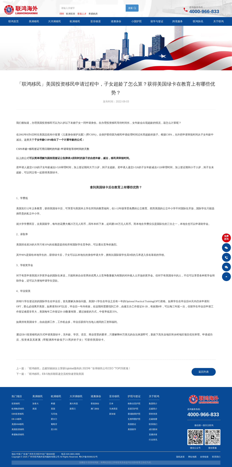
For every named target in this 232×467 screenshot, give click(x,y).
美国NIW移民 (18, 424)
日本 (111, 403)
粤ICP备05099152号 (88, 457)
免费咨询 (226, 237)
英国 (53, 409)
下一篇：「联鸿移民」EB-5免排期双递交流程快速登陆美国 (50, 374)
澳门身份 (95, 409)
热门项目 (17, 396)
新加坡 (112, 414)
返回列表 (203, 371)
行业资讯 (153, 440)
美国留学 (132, 429)
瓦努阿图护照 (134, 419)
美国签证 (132, 424)
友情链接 (204, 457)
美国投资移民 (18, 429)
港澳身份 (116, 21)
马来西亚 (113, 409)
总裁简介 (153, 409)
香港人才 (81, 13)
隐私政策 (180, 457)
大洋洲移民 (54, 21)
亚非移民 (114, 396)
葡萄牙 (54, 424)
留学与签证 (156, 21)
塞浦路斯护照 (134, 414)
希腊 (53, 403)
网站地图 (192, 457)
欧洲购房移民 (18, 409)
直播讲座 (153, 434)
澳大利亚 (74, 403)
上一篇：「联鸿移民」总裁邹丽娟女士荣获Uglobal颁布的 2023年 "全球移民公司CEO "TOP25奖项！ (73, 368)
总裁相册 (153, 419)
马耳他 (54, 414)
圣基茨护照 (133, 409)
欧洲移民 (75, 21)
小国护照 (136, 21)
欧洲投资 (70, 13)
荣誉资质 (153, 414)
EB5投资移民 (18, 414)
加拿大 (35, 403)
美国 (34, 409)
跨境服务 (177, 21)
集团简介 (153, 403)
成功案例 (153, 429)
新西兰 (73, 409)
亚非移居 (95, 21)
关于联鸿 (218, 21)
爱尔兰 (54, 419)
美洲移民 (34, 21)
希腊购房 (93, 13)
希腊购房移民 (18, 434)
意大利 (54, 429)
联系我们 (153, 424)
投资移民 (16, 403)
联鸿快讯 (198, 21)
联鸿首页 (13, 21)
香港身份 (95, 403)
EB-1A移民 (17, 419)
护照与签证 (134, 396)
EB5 (62, 13)
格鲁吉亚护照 (134, 403)
